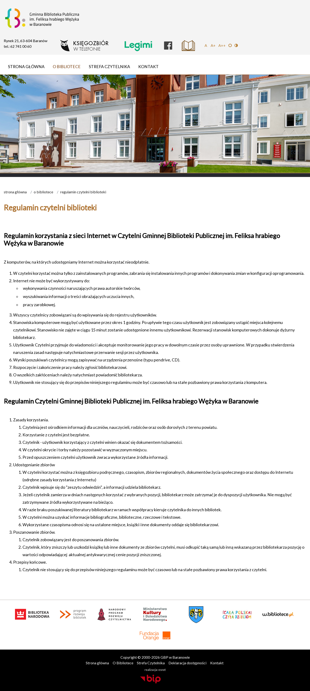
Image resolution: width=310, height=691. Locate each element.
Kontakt (148, 66)
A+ (213, 45)
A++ (222, 45)
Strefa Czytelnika (109, 66)
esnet (162, 670)
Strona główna (26, 66)
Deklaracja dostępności (187, 663)
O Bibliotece (67, 66)
